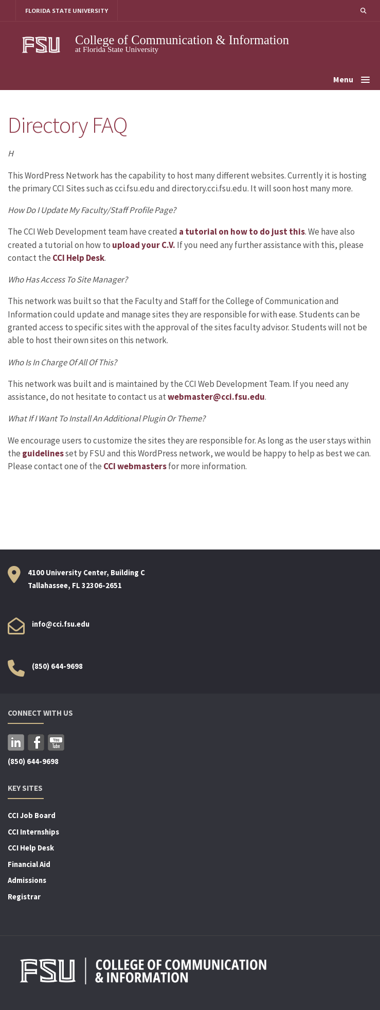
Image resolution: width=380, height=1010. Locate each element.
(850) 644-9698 (57, 666)
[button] (363, 10)
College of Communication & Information (182, 40)
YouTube (56, 742)
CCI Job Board (32, 815)
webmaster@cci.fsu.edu (216, 396)
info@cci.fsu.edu (60, 624)
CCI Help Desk (78, 257)
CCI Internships (33, 832)
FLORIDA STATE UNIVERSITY (67, 10)
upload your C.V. (143, 245)
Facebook (36, 742)
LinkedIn (16, 742)
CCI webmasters (135, 466)
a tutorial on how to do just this (242, 232)
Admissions (27, 880)
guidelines (43, 453)
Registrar (24, 896)
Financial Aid (29, 864)
